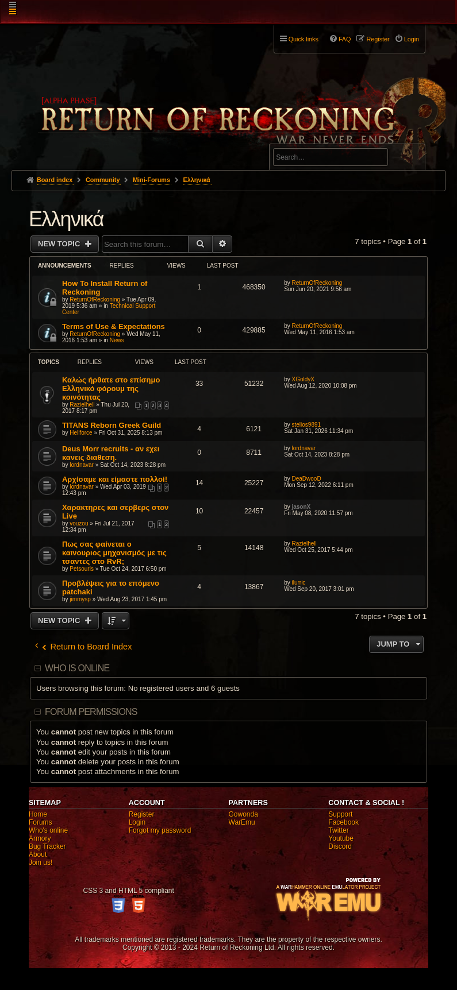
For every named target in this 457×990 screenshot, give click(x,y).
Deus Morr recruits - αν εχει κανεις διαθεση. (110, 453)
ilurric (298, 582)
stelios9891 (306, 424)
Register (142, 814)
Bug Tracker (47, 846)
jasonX (300, 507)
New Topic (60, 243)
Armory (40, 838)
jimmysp (80, 599)
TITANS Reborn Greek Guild (111, 425)
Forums (40, 822)
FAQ (345, 39)
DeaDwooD (306, 478)
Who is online (77, 668)
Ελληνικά (66, 219)
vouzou (79, 523)
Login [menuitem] (411, 39)
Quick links (303, 39)
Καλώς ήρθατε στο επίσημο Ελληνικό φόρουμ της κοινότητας (111, 388)
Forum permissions (91, 712)
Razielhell (82, 404)
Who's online (48, 830)
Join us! (40, 862)
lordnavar (82, 465)
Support (340, 814)
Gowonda (243, 814)
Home (38, 814)
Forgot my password (160, 830)
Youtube (341, 838)
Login (137, 822)
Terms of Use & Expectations (113, 326)
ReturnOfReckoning (95, 299)
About (38, 854)
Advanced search (309, 139)
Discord (340, 846)
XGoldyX (302, 379)
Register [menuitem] (377, 39)
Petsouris (82, 569)
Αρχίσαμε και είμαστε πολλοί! (114, 479)
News (117, 340)
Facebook (343, 822)
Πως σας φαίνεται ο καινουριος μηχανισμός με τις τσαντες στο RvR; (114, 553)
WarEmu (242, 822)
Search (409, 159)
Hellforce (81, 433)
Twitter (338, 830)
